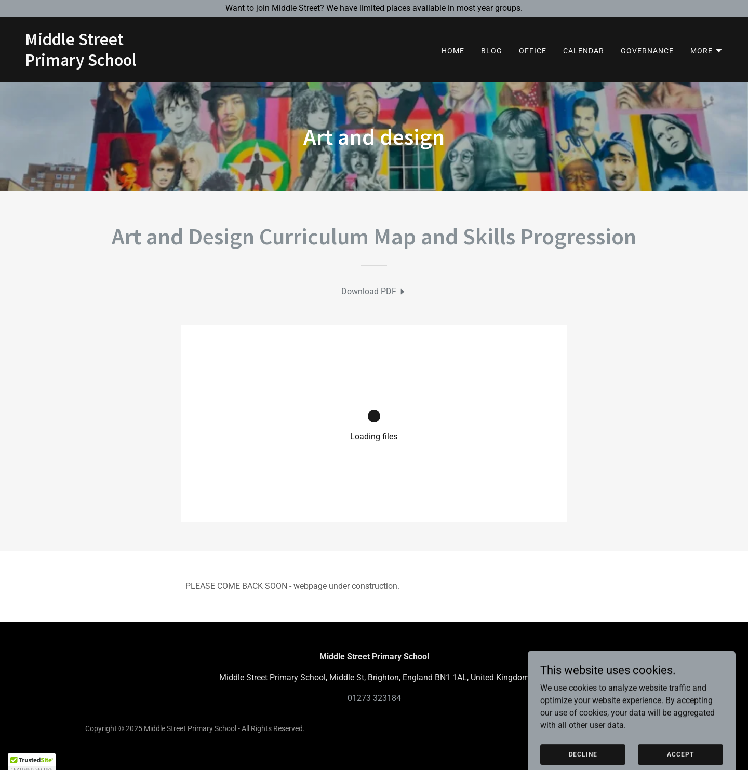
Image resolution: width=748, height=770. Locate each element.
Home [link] (453, 51)
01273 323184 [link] (374, 698)
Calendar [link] (583, 51)
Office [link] (532, 51)
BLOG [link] (491, 51)
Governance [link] (647, 51)
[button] (706, 51)
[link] (81, 63)
